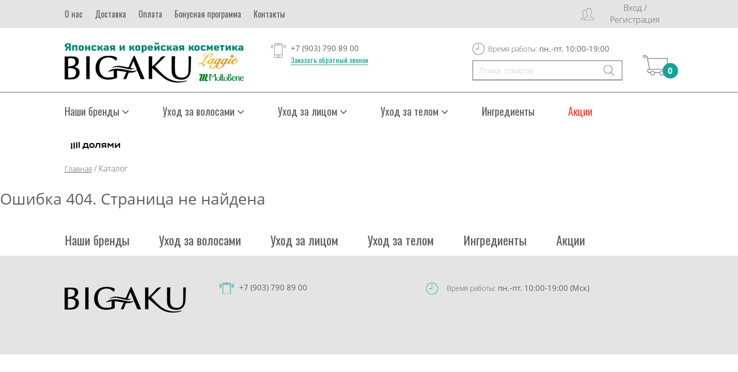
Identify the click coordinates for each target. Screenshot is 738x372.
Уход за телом (414, 111)
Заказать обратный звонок (329, 60)
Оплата (150, 14)
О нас (74, 14)
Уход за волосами (203, 111)
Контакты (269, 14)
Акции (580, 111)
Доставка (110, 14)
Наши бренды (97, 111)
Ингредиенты (508, 111)
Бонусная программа (208, 14)
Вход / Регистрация (635, 13)
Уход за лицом (312, 111)
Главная (78, 169)
